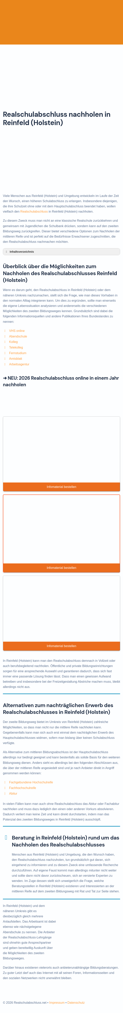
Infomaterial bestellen (61, 486)
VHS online (17, 330)
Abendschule (18, 336)
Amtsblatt (15, 358)
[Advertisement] (61, 73)
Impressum (57, 1002)
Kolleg (13, 341)
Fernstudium (17, 353)
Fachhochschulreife (22, 788)
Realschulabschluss (34, 211)
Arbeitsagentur (19, 364)
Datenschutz (76, 1002)
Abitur (13, 793)
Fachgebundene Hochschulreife (31, 782)
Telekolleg (16, 347)
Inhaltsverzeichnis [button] (19, 252)
